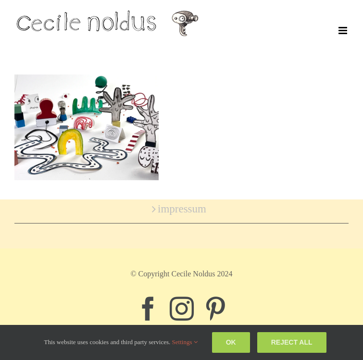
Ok (231, 342)
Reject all (292, 342)
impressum (182, 209)
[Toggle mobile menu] (343, 30)
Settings (185, 342)
